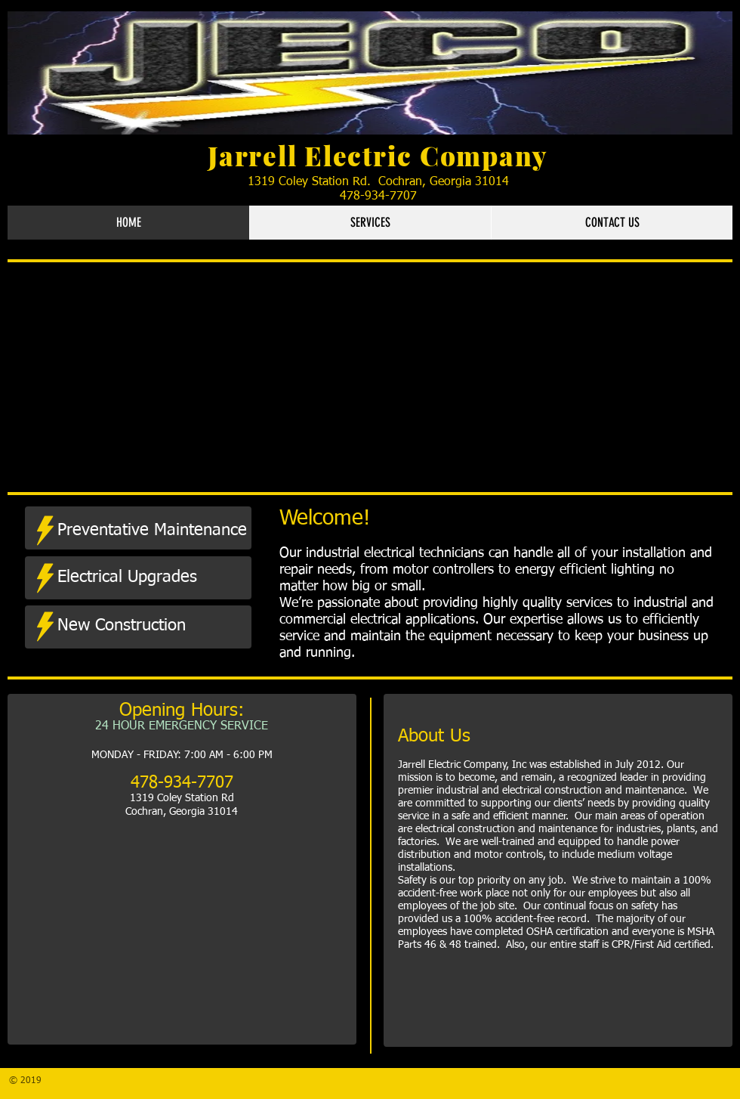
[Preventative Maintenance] (152, 530)
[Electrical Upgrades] (143, 578)
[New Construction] (144, 626)
